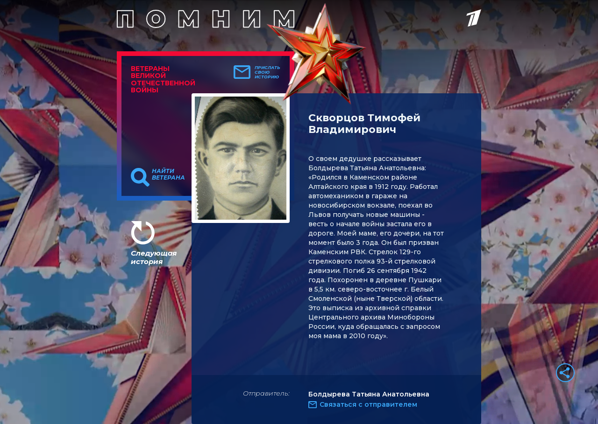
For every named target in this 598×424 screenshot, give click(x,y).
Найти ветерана (168, 174)
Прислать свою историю (267, 72)
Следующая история (154, 257)
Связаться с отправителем (368, 404)
